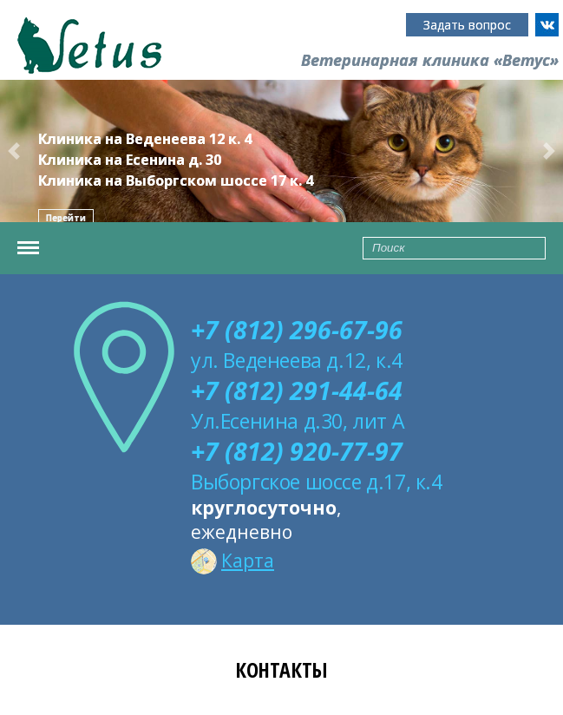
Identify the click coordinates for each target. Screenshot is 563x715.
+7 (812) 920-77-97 (297, 451)
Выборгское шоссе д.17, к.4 (316, 481)
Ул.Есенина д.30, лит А (297, 421)
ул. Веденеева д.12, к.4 (297, 360)
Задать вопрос (467, 24)
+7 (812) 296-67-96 (297, 329)
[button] (14, 151)
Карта (232, 560)
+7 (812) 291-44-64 (297, 390)
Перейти (66, 218)
